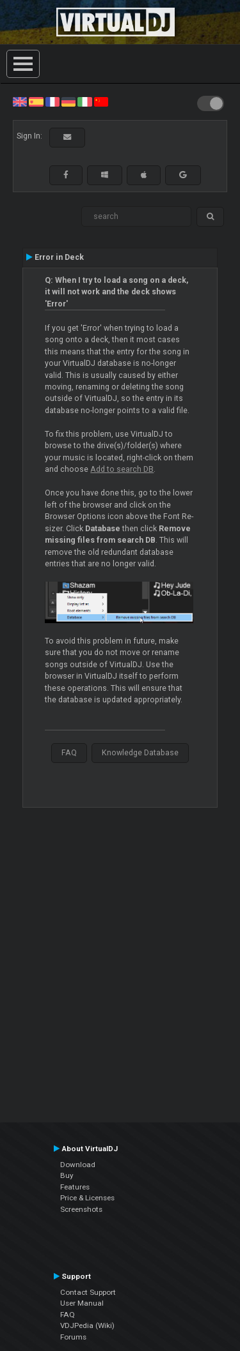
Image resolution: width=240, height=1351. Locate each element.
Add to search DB (122, 469)
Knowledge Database (140, 752)
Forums (73, 1336)
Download (77, 1164)
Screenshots (81, 1209)
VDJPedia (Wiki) (87, 1325)
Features (75, 1186)
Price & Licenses (87, 1197)
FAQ (69, 752)
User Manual (82, 1303)
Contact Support (88, 1292)
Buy (67, 1175)
